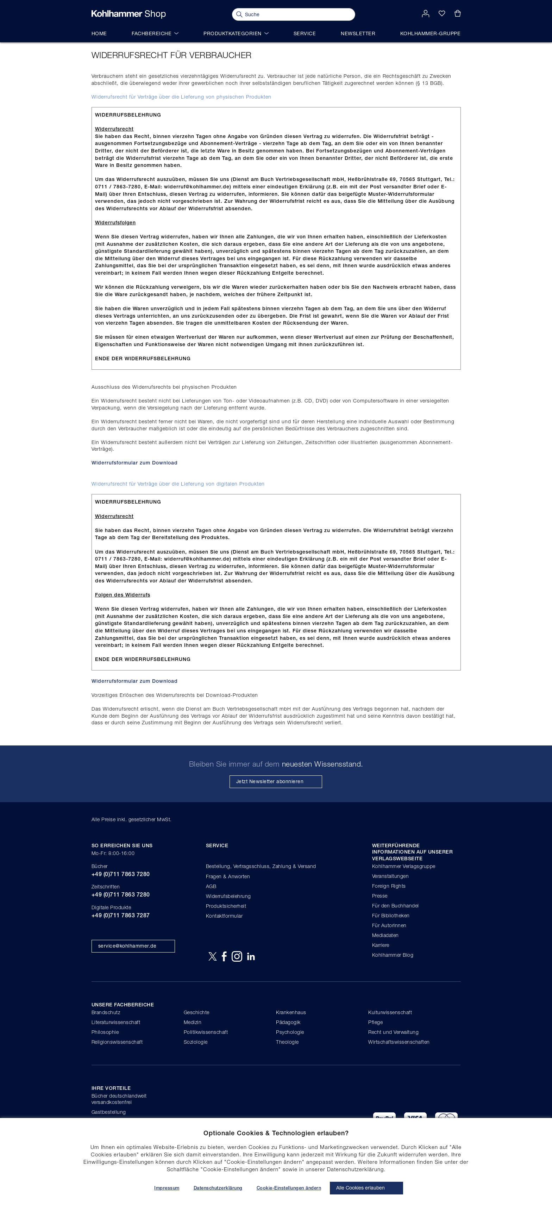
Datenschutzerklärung (218, 1188)
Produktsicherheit (226, 906)
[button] (425, 14)
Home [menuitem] (99, 33)
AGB (211, 886)
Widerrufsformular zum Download (135, 463)
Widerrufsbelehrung (228, 896)
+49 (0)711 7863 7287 (121, 915)
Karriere (380, 945)
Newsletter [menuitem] (358, 33)
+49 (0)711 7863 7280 (121, 874)
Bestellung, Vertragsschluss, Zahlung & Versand (261, 866)
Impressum (167, 1188)
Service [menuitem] (305, 33)
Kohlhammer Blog (393, 955)
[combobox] (293, 14)
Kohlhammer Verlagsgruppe (403, 866)
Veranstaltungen (390, 876)
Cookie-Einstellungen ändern (289, 1188)
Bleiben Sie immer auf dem (276, 764)
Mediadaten (385, 935)
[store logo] (129, 14)
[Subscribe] (276, 781)
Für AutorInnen (389, 925)
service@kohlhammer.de (127, 946)
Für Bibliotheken (391, 915)
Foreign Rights (389, 886)
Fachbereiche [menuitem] (155, 33)
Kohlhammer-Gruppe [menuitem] (430, 33)
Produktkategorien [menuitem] (236, 33)
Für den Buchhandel (395, 906)
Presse (380, 896)
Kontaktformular (224, 916)
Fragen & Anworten (228, 876)
